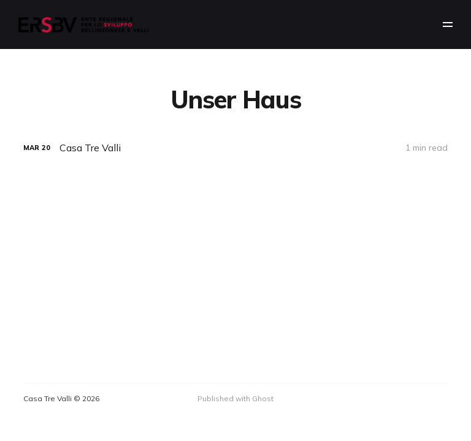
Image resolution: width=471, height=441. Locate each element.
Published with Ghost (235, 398)
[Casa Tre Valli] (235, 148)
